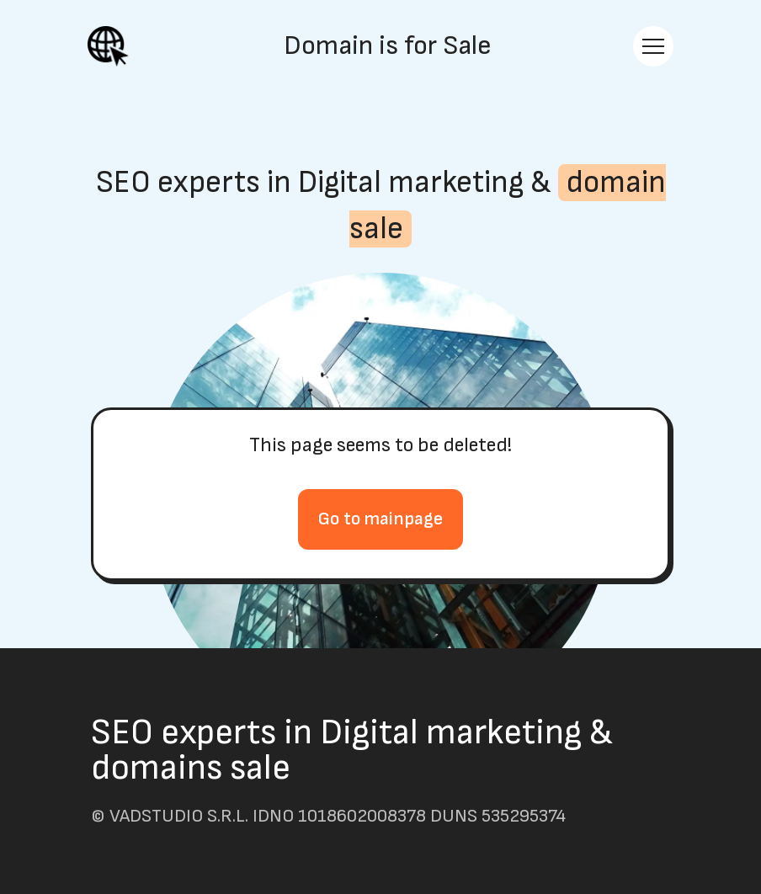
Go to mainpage (380, 519)
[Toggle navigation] (653, 46)
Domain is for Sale (388, 46)
